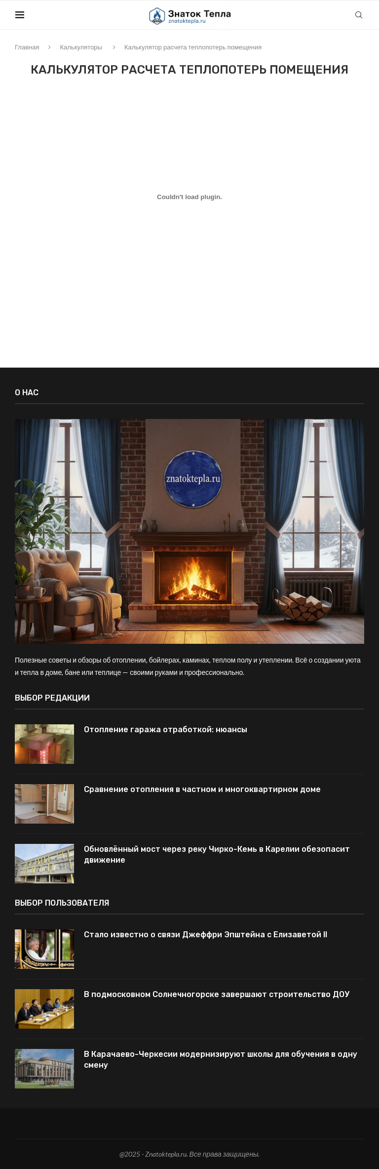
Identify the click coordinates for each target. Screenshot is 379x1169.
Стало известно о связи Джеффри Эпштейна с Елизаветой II (205, 934)
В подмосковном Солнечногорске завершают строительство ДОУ (216, 994)
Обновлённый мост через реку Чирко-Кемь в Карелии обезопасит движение (217, 854)
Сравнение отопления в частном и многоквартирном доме (202, 789)
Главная (27, 47)
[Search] (359, 14)
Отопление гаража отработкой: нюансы (165, 729)
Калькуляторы (81, 47)
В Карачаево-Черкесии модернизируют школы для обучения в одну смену (220, 1059)
